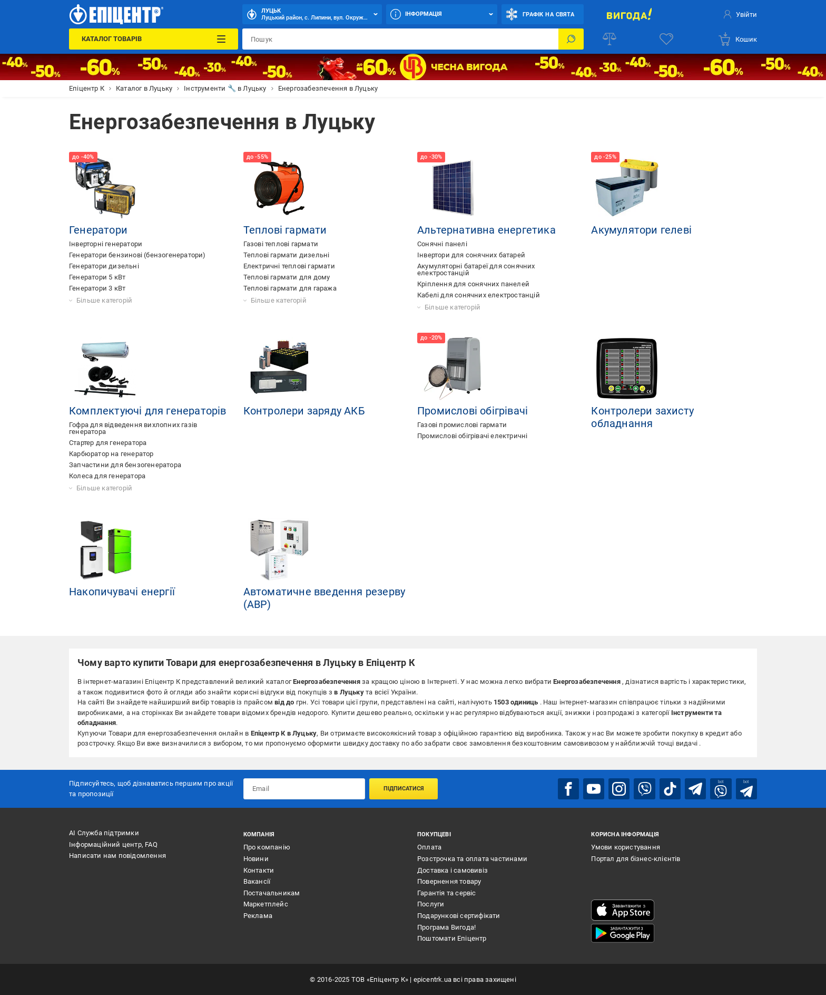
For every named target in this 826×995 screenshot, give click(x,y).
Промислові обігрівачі (472, 410)
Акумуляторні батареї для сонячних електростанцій (476, 269)
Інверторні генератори (105, 244)
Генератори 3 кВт (97, 288)
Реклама (257, 916)
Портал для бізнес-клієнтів (635, 859)
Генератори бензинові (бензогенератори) (137, 255)
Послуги (430, 904)
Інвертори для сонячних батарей (471, 255)
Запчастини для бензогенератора (125, 465)
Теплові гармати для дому (286, 277)
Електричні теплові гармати (289, 266)
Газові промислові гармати (462, 425)
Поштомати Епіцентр (452, 938)
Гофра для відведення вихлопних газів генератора (133, 428)
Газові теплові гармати (280, 244)
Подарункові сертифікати (458, 916)
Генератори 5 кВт (97, 277)
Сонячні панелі (442, 244)
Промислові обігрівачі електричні (472, 436)
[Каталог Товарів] (153, 39)
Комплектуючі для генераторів (148, 410)
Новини (256, 859)
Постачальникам (271, 893)
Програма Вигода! (446, 927)
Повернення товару (449, 881)
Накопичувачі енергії (122, 591)
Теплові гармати (285, 230)
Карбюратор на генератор (111, 454)
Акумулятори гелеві (641, 230)
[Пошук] (571, 39)
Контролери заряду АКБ (304, 410)
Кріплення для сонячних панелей (473, 284)
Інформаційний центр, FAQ (113, 844)
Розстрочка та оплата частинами (472, 859)
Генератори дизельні (104, 266)
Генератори (98, 230)
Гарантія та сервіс (446, 893)
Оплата (429, 847)
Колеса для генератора (107, 476)
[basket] (737, 39)
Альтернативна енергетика (486, 230)
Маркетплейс (265, 904)
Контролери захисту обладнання (642, 417)
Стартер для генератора (107, 443)
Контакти (258, 870)
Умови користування (625, 847)
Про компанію (266, 847)
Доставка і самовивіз (452, 870)
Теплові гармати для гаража (290, 288)
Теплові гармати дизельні (286, 255)
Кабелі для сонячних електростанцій (478, 295)
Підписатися (404, 788)
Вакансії (257, 881)
